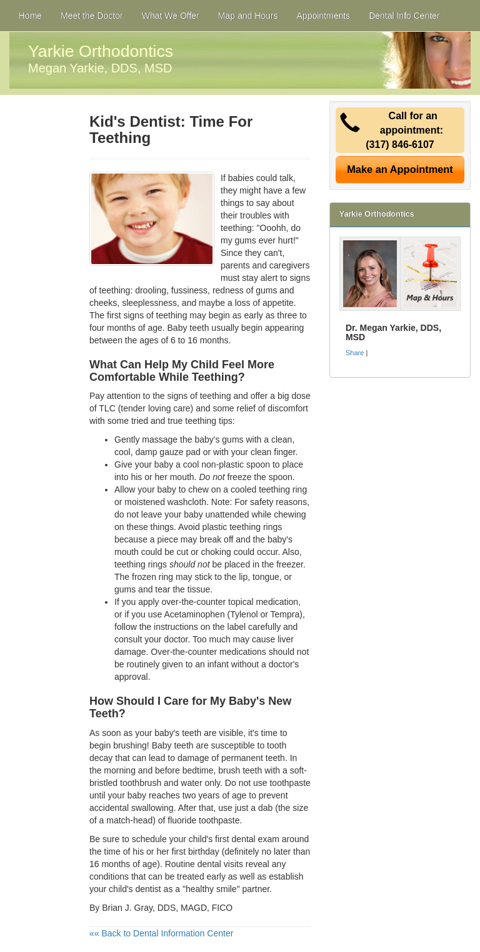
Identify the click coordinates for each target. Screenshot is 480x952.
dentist (148, 889)
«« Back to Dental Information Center (161, 933)
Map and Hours (248, 16)
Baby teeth (188, 328)
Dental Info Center (404, 16)
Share (355, 352)
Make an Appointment (400, 169)
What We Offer (170, 16)
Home (30, 16)
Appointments (324, 16)
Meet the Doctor (92, 16)
